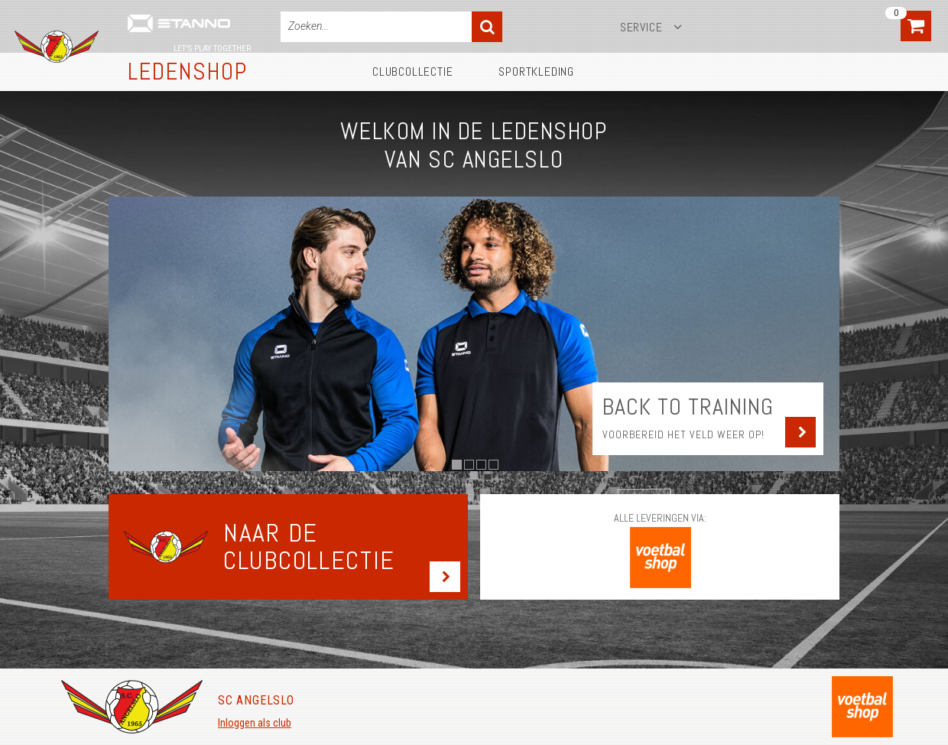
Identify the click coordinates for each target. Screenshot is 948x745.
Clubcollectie (412, 71)
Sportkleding (536, 71)
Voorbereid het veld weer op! (683, 434)
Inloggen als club (254, 723)
